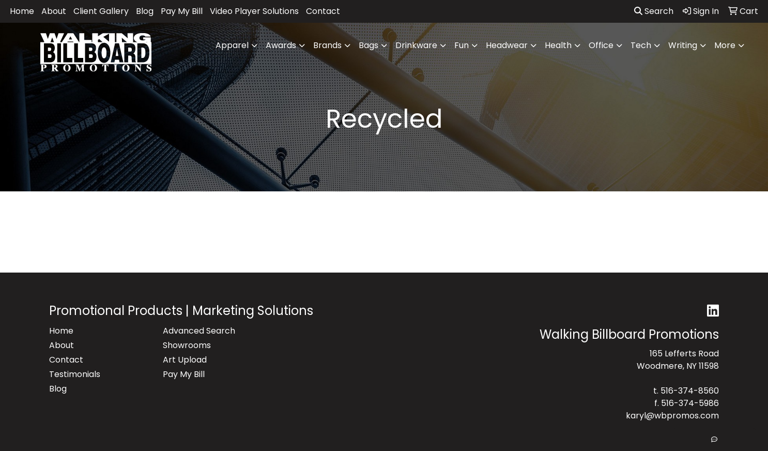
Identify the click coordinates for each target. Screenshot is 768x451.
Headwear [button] (507, 45)
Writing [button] (682, 45)
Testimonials (74, 374)
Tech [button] (641, 45)
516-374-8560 (690, 391)
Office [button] (601, 45)
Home (22, 11)
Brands (327, 45)
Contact (323, 11)
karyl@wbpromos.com (672, 416)
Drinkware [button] (416, 45)
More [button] (724, 45)
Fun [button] (461, 45)
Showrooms (187, 345)
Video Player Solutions (254, 11)
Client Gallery (101, 11)
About (53, 11)
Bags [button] (368, 45)
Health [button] (558, 45)
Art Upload (185, 360)
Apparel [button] (232, 45)
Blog (144, 11)
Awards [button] (281, 45)
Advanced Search (199, 331)
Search (653, 11)
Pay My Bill (182, 11)
